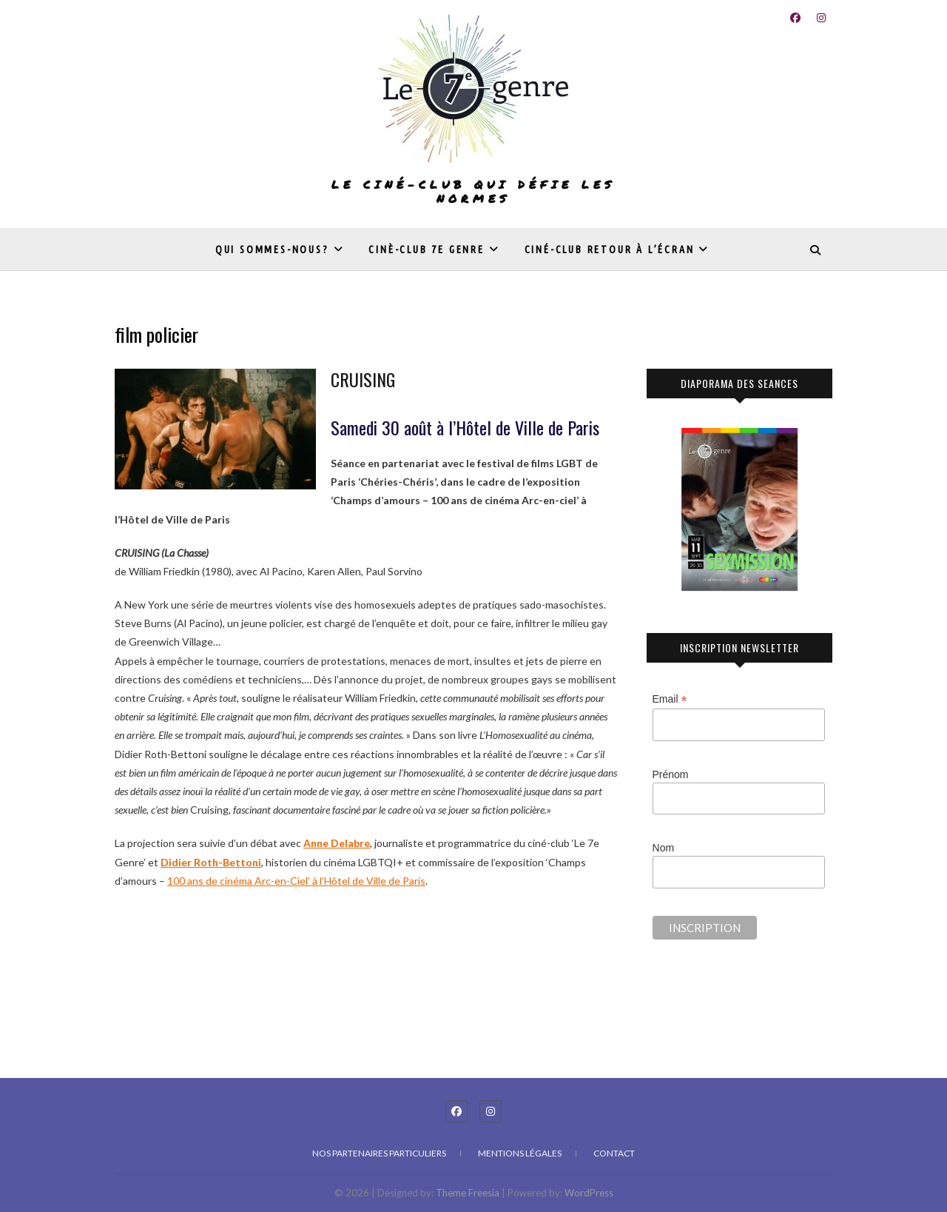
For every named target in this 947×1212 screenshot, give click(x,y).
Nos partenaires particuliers (379, 1153)
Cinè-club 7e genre (426, 249)
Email (670, 699)
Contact (614, 1153)
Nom (664, 848)
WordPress (589, 1193)
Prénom (671, 774)
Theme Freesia (467, 1193)
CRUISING (363, 379)
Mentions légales (520, 1153)
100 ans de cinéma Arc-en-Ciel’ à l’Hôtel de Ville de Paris (296, 880)
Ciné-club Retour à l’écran (610, 249)
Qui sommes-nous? (272, 249)
